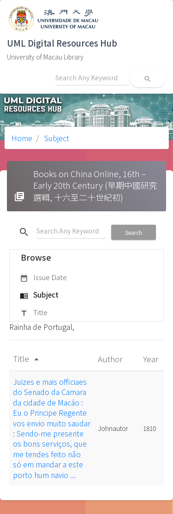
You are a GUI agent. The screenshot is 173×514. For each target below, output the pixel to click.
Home (22, 137)
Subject (55, 137)
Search (133, 232)
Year (151, 359)
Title (34, 313)
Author (111, 359)
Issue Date (43, 278)
